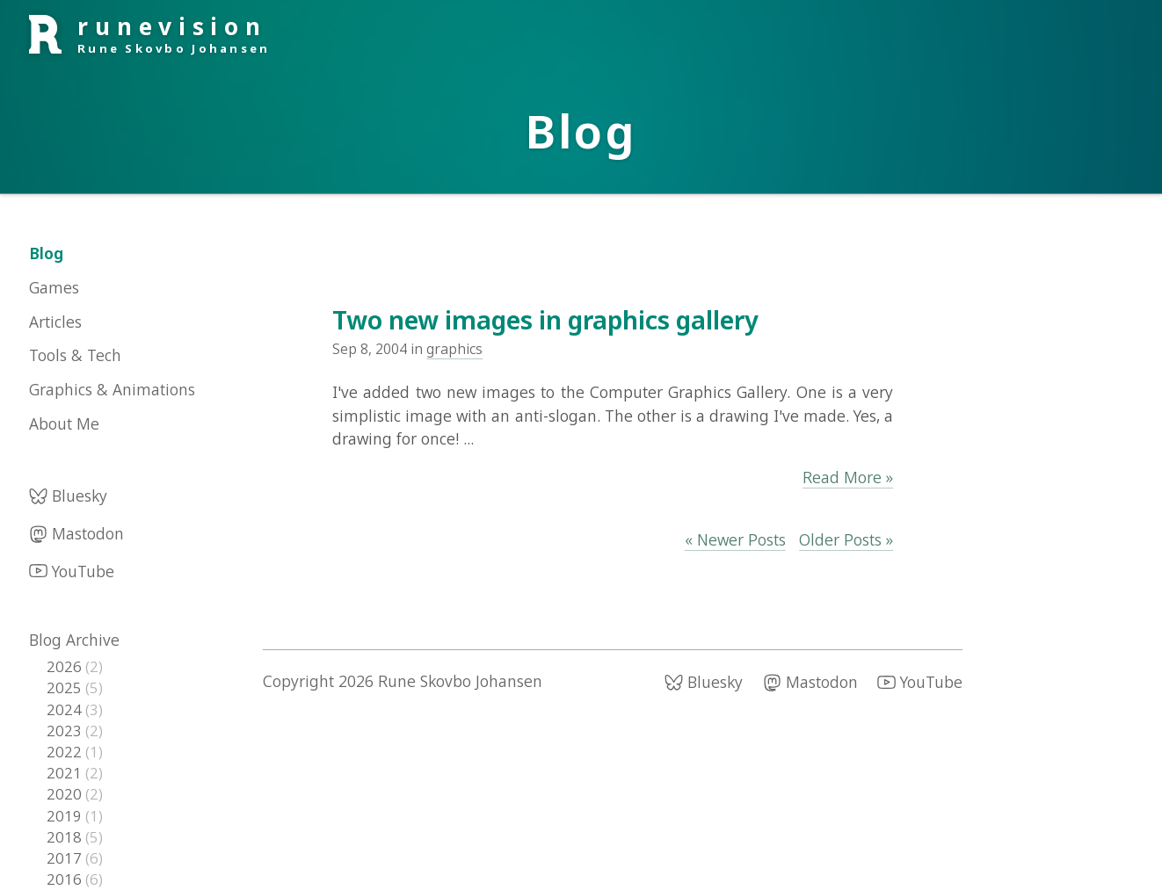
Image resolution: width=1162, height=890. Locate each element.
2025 (66, 687)
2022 (66, 752)
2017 (66, 858)
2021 (66, 773)
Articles (55, 321)
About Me (64, 423)
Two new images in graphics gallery (545, 319)
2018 (66, 837)
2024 (66, 709)
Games (54, 287)
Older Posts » (846, 539)
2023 (66, 730)
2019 (66, 816)
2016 (66, 879)
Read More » (848, 477)
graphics (454, 348)
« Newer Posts (735, 539)
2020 (66, 794)
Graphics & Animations (112, 389)
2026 (66, 666)
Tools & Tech (75, 354)
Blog (46, 253)
